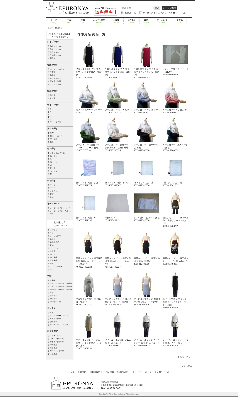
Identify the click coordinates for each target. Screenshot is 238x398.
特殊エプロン (55, 52)
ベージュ (53, 171)
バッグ (52, 254)
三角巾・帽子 (55, 319)
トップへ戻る (185, 366)
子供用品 (53, 354)
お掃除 (116, 21)
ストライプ (54, 191)
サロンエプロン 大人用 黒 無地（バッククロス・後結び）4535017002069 (89, 72)
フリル (52, 185)
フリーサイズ (55, 122)
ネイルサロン (55, 78)
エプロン (69, 21)
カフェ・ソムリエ (57, 69)
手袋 (83, 21)
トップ (53, 21)
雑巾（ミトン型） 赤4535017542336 (89, 217)
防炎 (52, 142)
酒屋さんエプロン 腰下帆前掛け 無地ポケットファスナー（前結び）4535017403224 (89, 261)
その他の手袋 (55, 302)
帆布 (52, 133)
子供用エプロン (56, 55)
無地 (52, 197)
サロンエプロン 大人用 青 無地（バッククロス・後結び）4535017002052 (117, 72)
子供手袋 (53, 299)
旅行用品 (131, 21)
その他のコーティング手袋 (61, 289)
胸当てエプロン (56, 46)
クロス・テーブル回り (59, 315)
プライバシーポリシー (143, 372)
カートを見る (179, 13)
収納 (146, 21)
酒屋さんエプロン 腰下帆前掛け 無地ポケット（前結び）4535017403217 (118, 261)
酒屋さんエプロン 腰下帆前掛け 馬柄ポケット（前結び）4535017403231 (176, 220)
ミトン (52, 312)
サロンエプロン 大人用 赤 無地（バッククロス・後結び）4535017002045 (146, 72)
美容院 (52, 75)
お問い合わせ (169, 8)
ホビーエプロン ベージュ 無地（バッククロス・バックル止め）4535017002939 (89, 343)
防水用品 (53, 348)
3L (51, 119)
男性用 (52, 95)
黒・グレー (54, 156)
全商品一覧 (130, 13)
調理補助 (53, 322)
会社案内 (82, 372)
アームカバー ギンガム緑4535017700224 (117, 110)
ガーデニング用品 (57, 351)
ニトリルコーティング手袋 (61, 286)
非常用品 (53, 260)
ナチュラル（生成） (58, 153)
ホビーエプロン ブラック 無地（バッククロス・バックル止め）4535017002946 (175, 302)
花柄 (52, 194)
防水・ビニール (56, 136)
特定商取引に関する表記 (117, 372)
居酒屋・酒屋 (55, 81)
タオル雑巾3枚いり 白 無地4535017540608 (147, 217)
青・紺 (52, 168)
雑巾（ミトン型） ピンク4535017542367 (117, 183)
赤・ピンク (54, 162)
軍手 (52, 292)
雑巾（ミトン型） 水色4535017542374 (89, 183)
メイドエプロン (56, 84)
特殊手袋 (53, 295)
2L (51, 117)
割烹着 (52, 58)
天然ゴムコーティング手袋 (61, 283)
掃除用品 (53, 345)
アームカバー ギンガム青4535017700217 (146, 110)
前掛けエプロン (56, 49)
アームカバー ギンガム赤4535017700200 (175, 110)
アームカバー (163, 21)
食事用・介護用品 (57, 342)
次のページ (182, 357)
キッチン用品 (99, 21)
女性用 (52, 98)
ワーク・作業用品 (57, 339)
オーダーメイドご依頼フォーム (61, 212)
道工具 (180, 21)
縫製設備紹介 (96, 372)
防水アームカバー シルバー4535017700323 (89, 110)
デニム (52, 188)
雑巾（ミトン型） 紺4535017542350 (146, 183)
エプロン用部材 (56, 266)
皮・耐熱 (53, 139)
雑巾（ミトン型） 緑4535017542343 (175, 183)
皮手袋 (52, 280)
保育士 (52, 72)
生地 (52, 263)
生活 (52, 269)
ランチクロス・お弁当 (59, 325)
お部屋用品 (54, 242)
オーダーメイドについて (154, 13)
